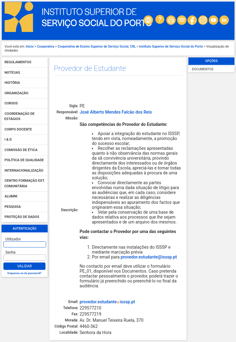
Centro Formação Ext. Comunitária (24, 183)
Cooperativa (45, 47)
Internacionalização (24, 171)
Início (30, 47)
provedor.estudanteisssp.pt (107, 301)
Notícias (12, 73)
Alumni (11, 197)
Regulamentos (18, 62)
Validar (24, 266)
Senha (11, 252)
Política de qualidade (24, 160)
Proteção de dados (22, 217)
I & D (8, 140)
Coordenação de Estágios (19, 116)
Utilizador (13, 239)
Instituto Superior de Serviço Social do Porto (171, 47)
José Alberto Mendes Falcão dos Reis (116, 112)
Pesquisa (13, 207)
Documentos (203, 69)
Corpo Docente (18, 129)
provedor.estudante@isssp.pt (148, 257)
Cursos (11, 104)
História (12, 83)
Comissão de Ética (21, 150)
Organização (17, 93)
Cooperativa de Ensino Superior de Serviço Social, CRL (96, 47)
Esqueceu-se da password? (24, 273)
